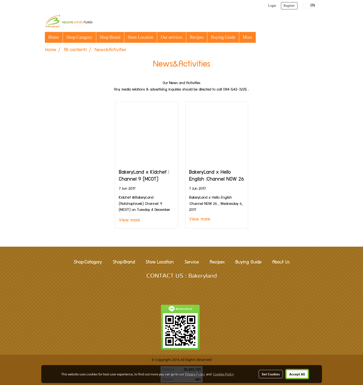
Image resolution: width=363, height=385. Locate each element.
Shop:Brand (110, 37)
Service (191, 262)
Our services (171, 37)
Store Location (140, 37)
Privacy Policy (195, 374)
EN (309, 6)
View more (130, 220)
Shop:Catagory (79, 37)
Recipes (196, 37)
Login (272, 5)
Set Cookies (271, 374)
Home (53, 37)
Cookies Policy (223, 374)
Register (289, 5)
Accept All (297, 374)
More (247, 37)
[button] (260, 37)
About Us (281, 262)
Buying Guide (223, 37)
